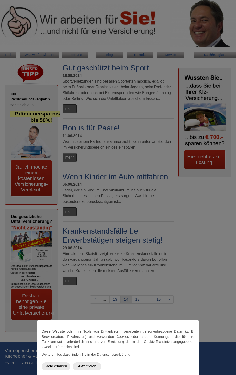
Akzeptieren (87, 366)
